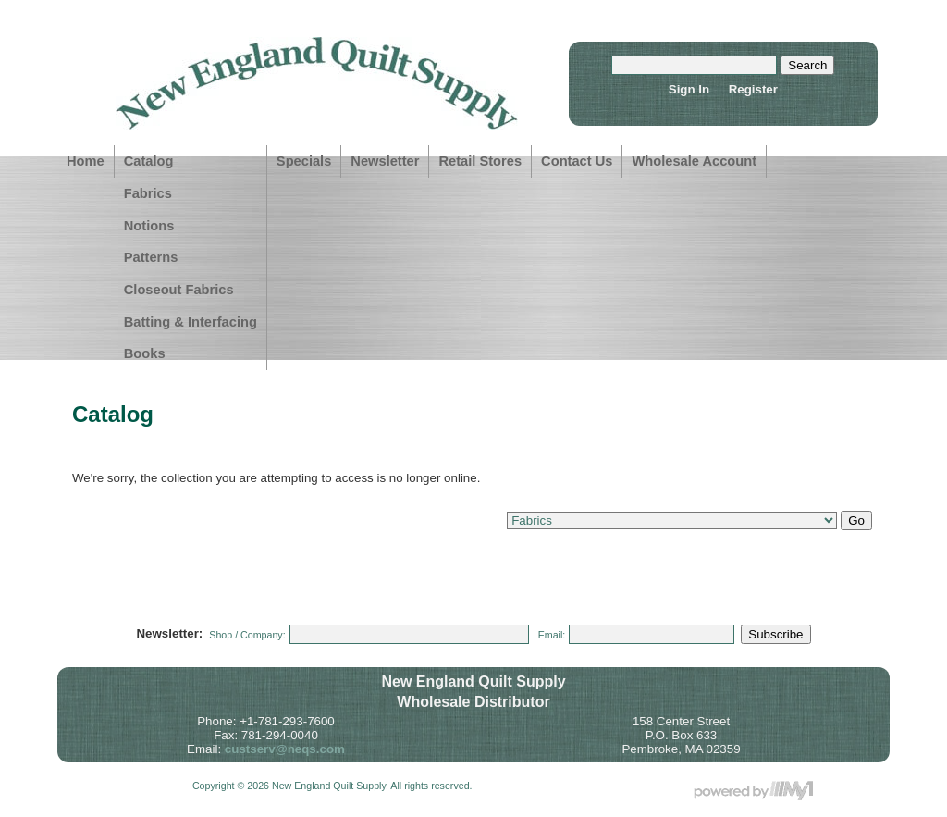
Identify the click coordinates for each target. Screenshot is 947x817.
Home (86, 161)
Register (753, 89)
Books (145, 353)
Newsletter (385, 161)
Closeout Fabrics (179, 289)
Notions (149, 225)
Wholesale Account (694, 161)
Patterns (151, 257)
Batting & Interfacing (190, 322)
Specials (304, 161)
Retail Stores (480, 161)
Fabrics (148, 193)
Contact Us (576, 161)
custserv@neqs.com (285, 749)
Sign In (689, 89)
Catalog (149, 161)
